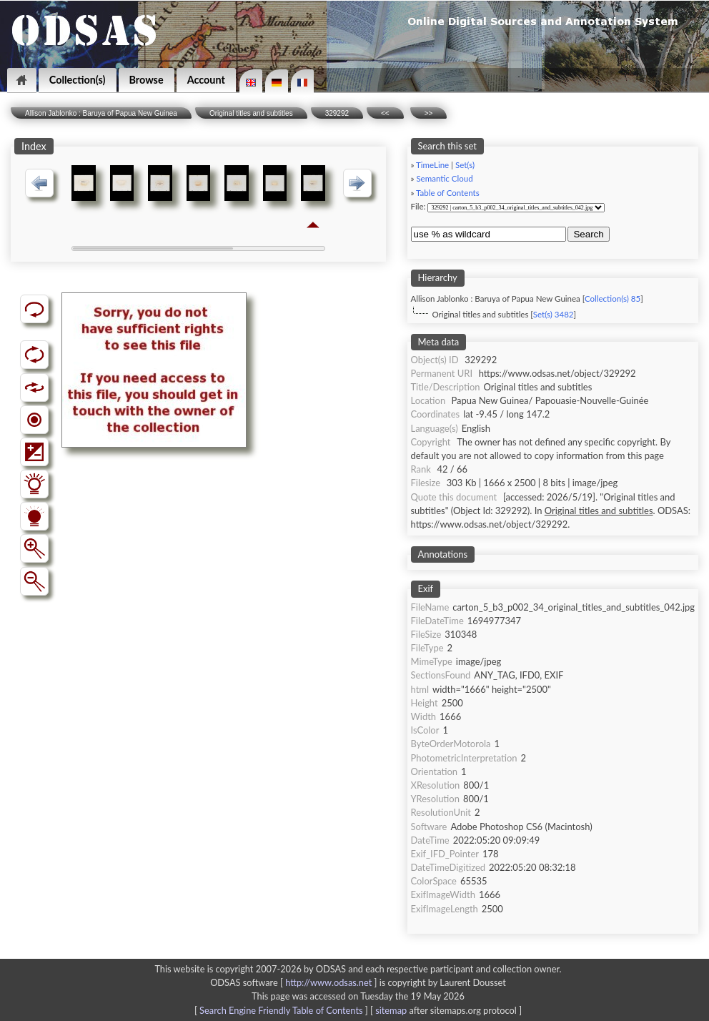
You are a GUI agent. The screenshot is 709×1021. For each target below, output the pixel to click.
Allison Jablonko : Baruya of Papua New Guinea (101, 113)
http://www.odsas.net (328, 982)
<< (385, 113)
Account (206, 80)
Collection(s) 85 (612, 298)
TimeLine (432, 164)
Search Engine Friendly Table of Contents (280, 1010)
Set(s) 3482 (553, 314)
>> (429, 113)
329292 (337, 113)
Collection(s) (77, 80)
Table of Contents (448, 192)
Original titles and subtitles (251, 113)
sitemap (391, 1010)
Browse (146, 80)
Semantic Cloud (444, 178)
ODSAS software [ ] (295, 982)
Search (588, 234)
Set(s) (465, 164)
